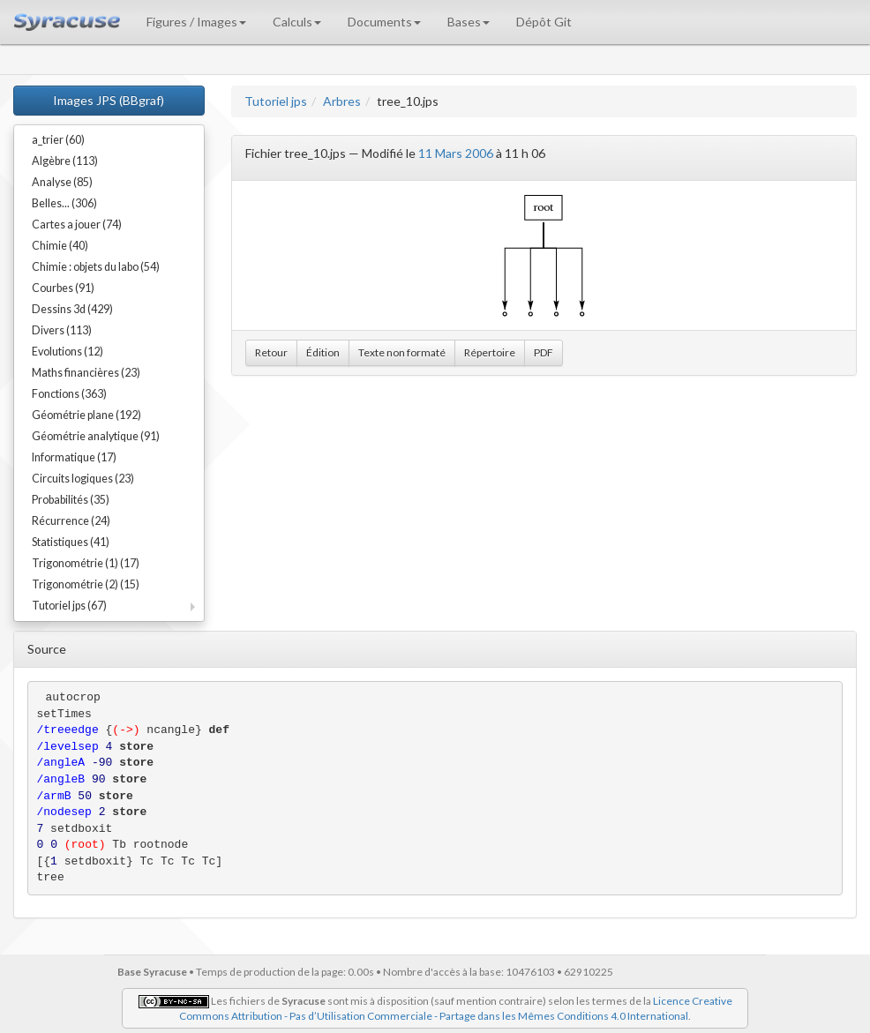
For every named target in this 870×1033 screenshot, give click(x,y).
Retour (271, 352)
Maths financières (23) (86, 372)
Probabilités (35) (70, 499)
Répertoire (489, 352)
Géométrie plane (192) (86, 415)
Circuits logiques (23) (83, 478)
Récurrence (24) (71, 521)
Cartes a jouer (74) (77, 224)
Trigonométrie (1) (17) (85, 563)
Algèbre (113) (65, 161)
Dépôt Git (544, 21)
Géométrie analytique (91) (96, 436)
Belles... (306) (64, 203)
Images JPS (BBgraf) (108, 100)
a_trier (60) (58, 139)
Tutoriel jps (275, 101)
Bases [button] (468, 21)
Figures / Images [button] (196, 21)
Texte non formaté (402, 352)
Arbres (342, 101)
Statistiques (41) (70, 542)
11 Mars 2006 (455, 153)
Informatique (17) (74, 457)
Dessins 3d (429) (72, 309)
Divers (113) (62, 330)
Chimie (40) (60, 245)
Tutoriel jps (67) (69, 605)
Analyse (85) (62, 182)
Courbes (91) (63, 288)
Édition (323, 352)
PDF (543, 352)
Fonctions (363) (69, 393)
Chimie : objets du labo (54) (96, 266)
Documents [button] (384, 21)
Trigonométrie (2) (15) (85, 584)
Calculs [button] (297, 21)
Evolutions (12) (67, 351)
